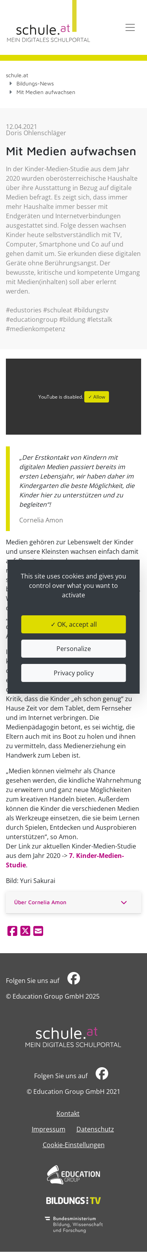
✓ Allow (96, 396)
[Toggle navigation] (130, 27)
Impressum (48, 1129)
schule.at (17, 75)
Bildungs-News (35, 83)
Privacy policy (74, 673)
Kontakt (68, 1113)
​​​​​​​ (73, 980)
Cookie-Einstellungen (74, 1145)
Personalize (73, 648)
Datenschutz (95, 1129)
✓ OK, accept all (74, 624)
